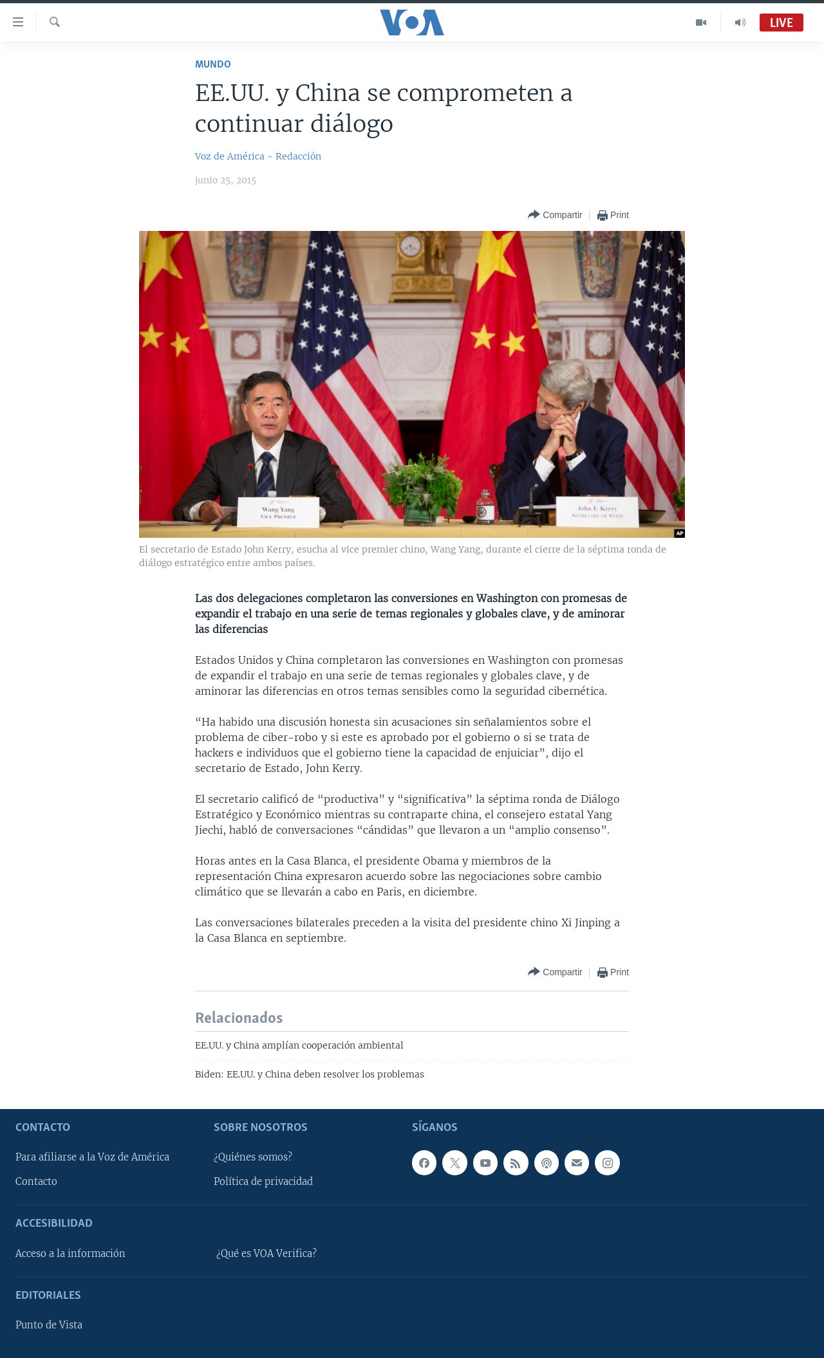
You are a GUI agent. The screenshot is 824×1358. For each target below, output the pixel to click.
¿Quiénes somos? (253, 1157)
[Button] (555, 215)
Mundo (213, 64)
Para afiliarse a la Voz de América (92, 1157)
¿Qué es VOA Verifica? (266, 1254)
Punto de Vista (48, 1325)
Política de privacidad (263, 1182)
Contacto (36, 1182)
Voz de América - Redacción (258, 156)
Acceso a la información (70, 1254)
